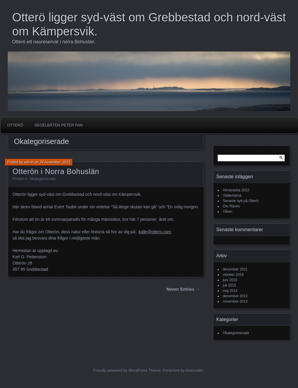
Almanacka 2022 (236, 190)
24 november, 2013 (55, 162)
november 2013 (235, 301)
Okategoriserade (42, 179)
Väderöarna (232, 195)
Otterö (15, 125)
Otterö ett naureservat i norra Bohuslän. (54, 41)
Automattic (195, 370)
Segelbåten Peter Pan (58, 125)
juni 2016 (230, 280)
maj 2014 (230, 291)
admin (29, 162)
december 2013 (235, 296)
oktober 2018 (233, 275)
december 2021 (235, 269)
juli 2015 (229, 285)
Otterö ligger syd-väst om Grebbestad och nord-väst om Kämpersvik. (149, 24)
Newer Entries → (183, 289)
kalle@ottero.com (155, 231)
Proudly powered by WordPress (120, 370)
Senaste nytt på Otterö (240, 201)
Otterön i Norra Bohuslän (55, 171)
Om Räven (231, 206)
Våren (227, 211)
